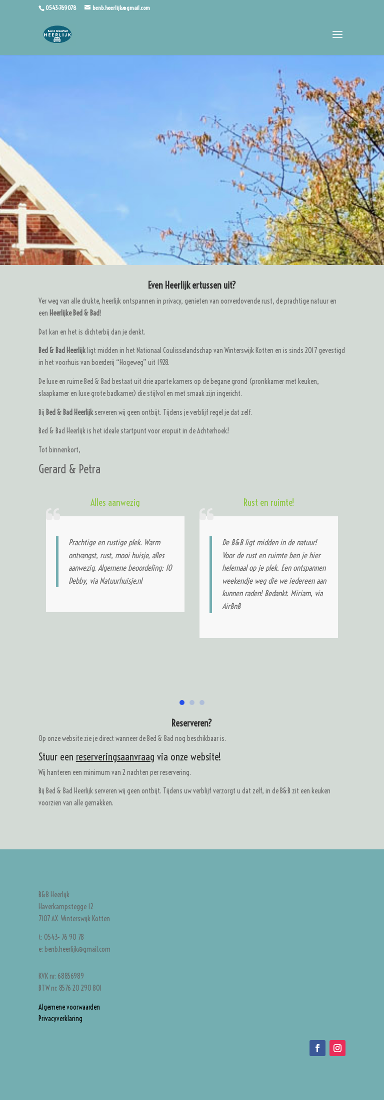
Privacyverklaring (60, 1018)
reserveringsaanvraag (115, 756)
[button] (182, 702)
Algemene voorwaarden (69, 1007)
